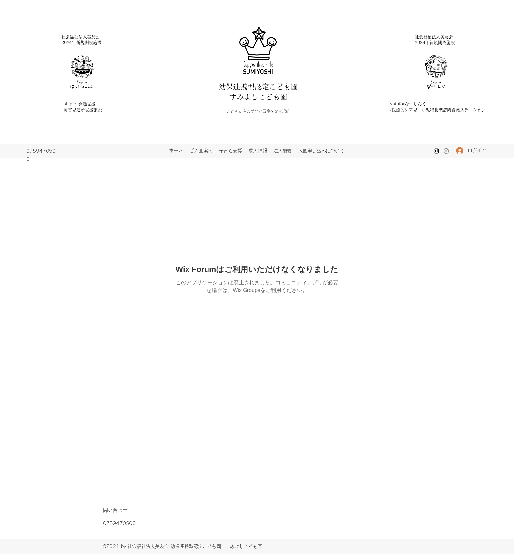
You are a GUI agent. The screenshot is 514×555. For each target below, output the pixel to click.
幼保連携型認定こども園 (262, 86)
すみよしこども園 (258, 96)
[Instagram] (436, 151)
